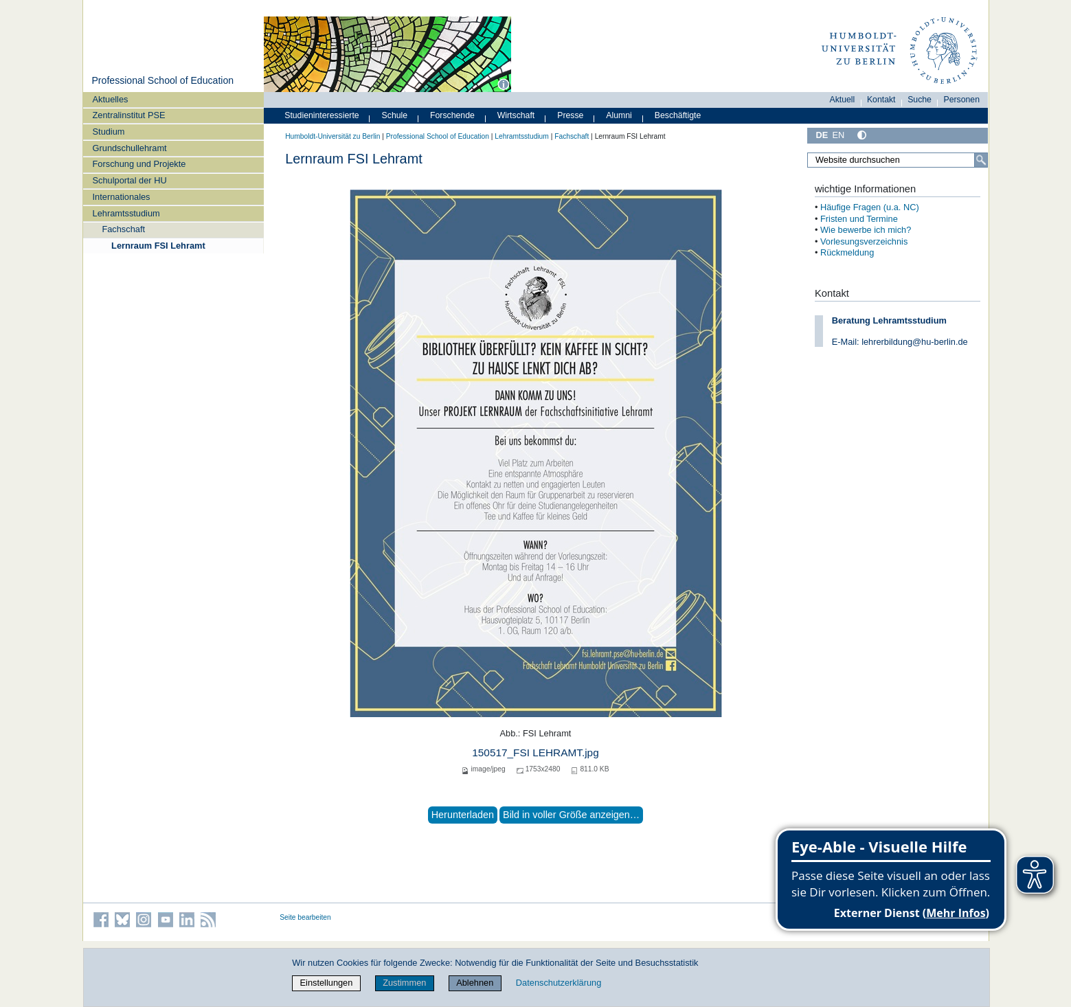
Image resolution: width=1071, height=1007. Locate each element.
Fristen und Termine (859, 219)
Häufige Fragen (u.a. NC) (869, 207)
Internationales (121, 197)
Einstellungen (326, 982)
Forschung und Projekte (139, 164)
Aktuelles (110, 99)
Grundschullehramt (130, 148)
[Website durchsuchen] (898, 160)
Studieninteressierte (321, 115)
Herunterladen (462, 814)
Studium (109, 131)
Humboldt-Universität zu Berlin (332, 136)
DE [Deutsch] (822, 135)
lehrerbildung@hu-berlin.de (914, 342)
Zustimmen (404, 982)
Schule (395, 115)
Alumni (619, 115)
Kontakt (881, 99)
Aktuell (842, 99)
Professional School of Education (162, 80)
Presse (570, 115)
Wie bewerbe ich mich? (865, 230)
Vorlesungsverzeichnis (863, 241)
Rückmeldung (847, 252)
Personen (962, 99)
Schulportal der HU (130, 180)
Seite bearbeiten (305, 917)
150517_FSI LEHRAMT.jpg (535, 752)
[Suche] (981, 160)
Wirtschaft (516, 115)
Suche (919, 99)
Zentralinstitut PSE (129, 115)
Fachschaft (123, 229)
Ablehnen (474, 982)
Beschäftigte (678, 115)
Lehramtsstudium (126, 213)
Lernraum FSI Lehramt (158, 245)
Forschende (452, 115)
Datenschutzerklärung (558, 982)
